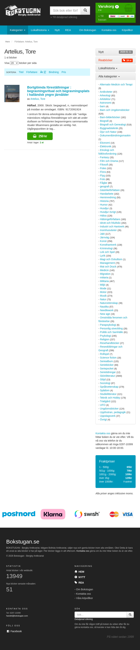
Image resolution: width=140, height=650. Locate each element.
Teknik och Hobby (110, 397)
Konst (103, 241)
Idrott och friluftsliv (110, 222)
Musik (103, 295)
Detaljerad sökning (84, 619)
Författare (31, 72)
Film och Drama (109, 160)
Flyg (102, 175)
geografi (104, 186)
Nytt (57, 29)
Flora (103, 171)
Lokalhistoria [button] (107, 68)
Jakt (102, 233)
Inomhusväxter (108, 230)
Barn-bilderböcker (110, 117)
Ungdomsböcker (109, 408)
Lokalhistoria (40, 29)
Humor (104, 204)
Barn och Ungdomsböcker (115, 110)
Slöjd (103, 379)
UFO (103, 404)
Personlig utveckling (111, 328)
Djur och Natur (108, 131)
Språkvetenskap (109, 386)
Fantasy (104, 157)
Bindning (54, 72)
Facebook (14, 631)
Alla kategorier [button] (109, 76)
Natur (103, 299)
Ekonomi (105, 142)
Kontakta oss (109, 30)
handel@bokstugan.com (17, 616)
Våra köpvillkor (84, 598)
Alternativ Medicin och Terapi (116, 84)
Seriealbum (106, 361)
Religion (104, 339)
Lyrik (102, 255)
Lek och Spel (107, 252)
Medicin (104, 270)
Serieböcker (107, 364)
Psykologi (105, 335)
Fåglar (103, 182)
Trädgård (105, 401)
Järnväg (104, 237)
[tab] (115, 52)
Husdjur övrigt (108, 211)
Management (107, 262)
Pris (64, 72)
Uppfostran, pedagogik (113, 412)
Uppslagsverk (108, 415)
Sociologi (105, 383)
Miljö (102, 284)
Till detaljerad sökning (64, 17)
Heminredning (108, 197)
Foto (102, 179)
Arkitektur (105, 99)
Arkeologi (105, 95)
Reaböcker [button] (115, 60)
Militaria (104, 281)
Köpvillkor (127, 30)
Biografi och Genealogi (113, 124)
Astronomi (105, 102)
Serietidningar (108, 372)
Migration (105, 273)
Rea (79, 582)
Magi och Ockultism (111, 259)
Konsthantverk (108, 244)
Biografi (104, 120)
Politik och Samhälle (111, 332)
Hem (7, 41)
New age (105, 313)
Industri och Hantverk (112, 226)
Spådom (105, 390)
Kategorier (17, 29)
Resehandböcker (109, 343)
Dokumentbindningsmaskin (115, 135)
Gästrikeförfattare (110, 190)
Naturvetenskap (109, 303)
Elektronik (105, 146)
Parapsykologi (108, 324)
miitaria (104, 277)
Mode (103, 288)
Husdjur (104, 208)
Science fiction (108, 357)
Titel (21, 72)
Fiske (103, 168)
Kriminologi (106, 248)
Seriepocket (107, 368)
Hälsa (103, 215)
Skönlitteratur (107, 375)
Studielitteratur (108, 394)
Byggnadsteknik (109, 128)
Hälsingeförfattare (110, 219)
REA (68, 29)
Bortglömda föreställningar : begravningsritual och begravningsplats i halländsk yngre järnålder (58, 91)
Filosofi (104, 164)
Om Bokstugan (87, 30)
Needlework (107, 310)
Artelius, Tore (37, 98)
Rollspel (104, 353)
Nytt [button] (115, 52)
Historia (104, 201)
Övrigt (103, 419)
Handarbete (106, 193)
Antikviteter (106, 91)
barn (102, 106)
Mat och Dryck (108, 266)
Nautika (104, 306)
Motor (103, 292)
